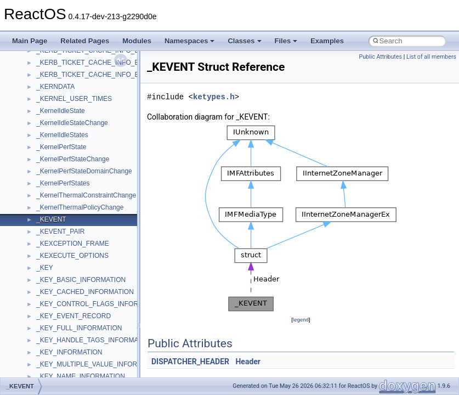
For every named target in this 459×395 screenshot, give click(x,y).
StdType (48, 285)
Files (286, 41)
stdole (45, 272)
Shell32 (47, 236)
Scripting (49, 212)
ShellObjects (54, 248)
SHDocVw (51, 224)
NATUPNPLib (56, 128)
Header (247, 361)
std (40, 260)
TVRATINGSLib (59, 357)
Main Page (29, 41)
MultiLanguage (58, 116)
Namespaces (190, 41)
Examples (327, 41)
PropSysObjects (59, 152)
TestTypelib (52, 309)
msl (41, 67)
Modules (136, 41)
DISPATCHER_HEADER (190, 361)
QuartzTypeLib (57, 188)
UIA (41, 369)
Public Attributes (380, 56)
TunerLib (49, 345)
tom (41, 333)
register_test (54, 200)
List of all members (431, 56)
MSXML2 (49, 104)
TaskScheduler (58, 297)
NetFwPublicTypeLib (66, 140)
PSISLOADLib (57, 164)
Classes (244, 41)
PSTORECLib (56, 176)
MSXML (48, 91)
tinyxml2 (48, 321)
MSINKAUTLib (57, 55)
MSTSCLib (52, 79)
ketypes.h (214, 97)
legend (301, 320)
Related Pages (84, 41)
